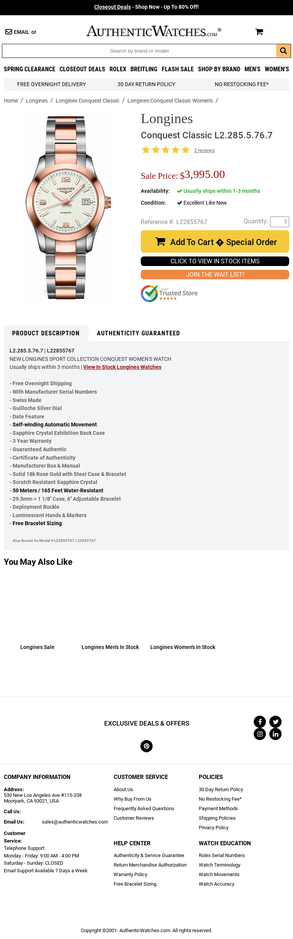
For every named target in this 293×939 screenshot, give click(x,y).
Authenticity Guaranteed (138, 333)
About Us (123, 789)
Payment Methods (218, 808)
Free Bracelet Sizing (37, 523)
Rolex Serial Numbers (222, 855)
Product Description (46, 333)
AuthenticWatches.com (161, 31)
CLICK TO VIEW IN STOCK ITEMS (215, 261)
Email (21, 32)
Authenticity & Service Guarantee (149, 855)
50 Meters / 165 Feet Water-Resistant (58, 490)
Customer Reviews (134, 818)
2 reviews (204, 150)
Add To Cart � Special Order (223, 242)
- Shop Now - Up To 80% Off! (146, 7)
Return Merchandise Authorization (150, 865)
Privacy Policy (214, 827)
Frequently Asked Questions (144, 808)
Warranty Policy (130, 874)
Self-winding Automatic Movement (55, 424)
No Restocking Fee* (242, 84)
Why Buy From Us (132, 799)
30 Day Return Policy (221, 789)
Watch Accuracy (216, 884)
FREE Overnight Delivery (51, 84)
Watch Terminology (219, 865)
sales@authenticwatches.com (75, 822)
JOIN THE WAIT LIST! (215, 274)
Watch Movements (219, 874)
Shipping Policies (217, 818)
